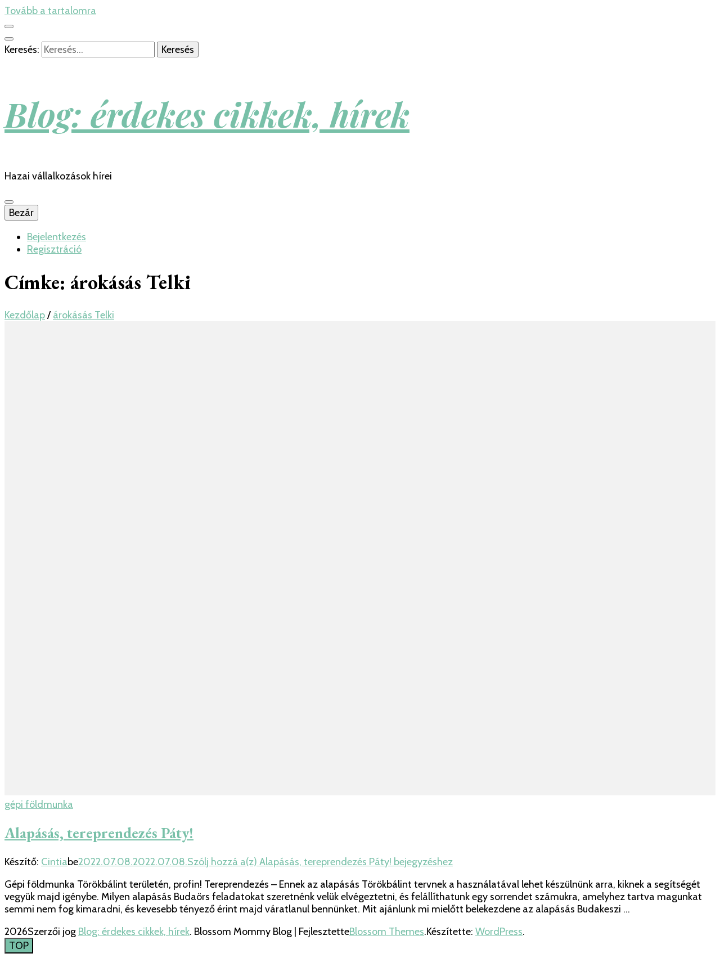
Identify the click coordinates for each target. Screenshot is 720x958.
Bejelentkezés (56, 237)
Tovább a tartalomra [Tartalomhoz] (50, 11)
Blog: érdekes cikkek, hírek (207, 113)
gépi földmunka (38, 804)
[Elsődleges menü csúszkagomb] (9, 202)
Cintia (54, 862)
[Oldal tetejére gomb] (18, 945)
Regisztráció (54, 249)
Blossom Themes (386, 931)
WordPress (499, 931)
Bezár (21, 212)
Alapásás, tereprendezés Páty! (99, 833)
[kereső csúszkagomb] (9, 39)
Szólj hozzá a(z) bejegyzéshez (320, 862)
